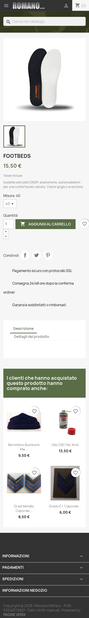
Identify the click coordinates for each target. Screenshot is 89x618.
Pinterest (47, 255)
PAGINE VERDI (14, 614)
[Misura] (10, 203)
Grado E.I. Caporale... (65, 506)
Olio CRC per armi (65, 445)
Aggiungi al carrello (45, 224)
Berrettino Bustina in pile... (24, 447)
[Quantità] (8, 224)
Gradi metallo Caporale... (24, 508)
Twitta (36, 255)
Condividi (25, 255)
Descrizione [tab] (23, 328)
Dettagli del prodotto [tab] (31, 336)
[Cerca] (44, 21)
